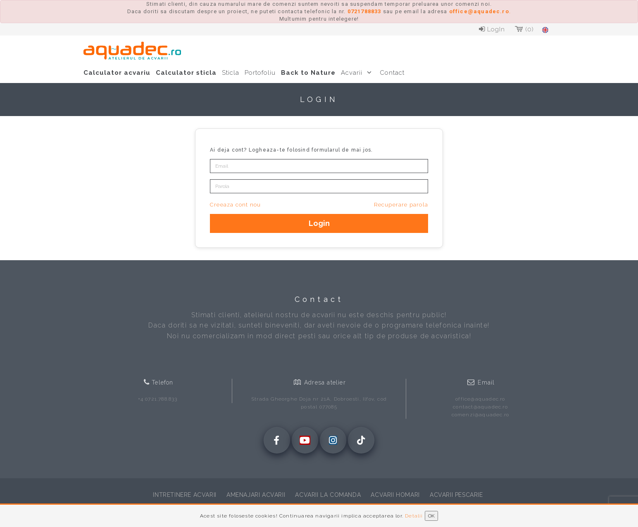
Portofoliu (260, 72)
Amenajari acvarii (255, 494)
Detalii (414, 516)
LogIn (491, 29)
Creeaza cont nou (235, 205)
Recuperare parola (401, 205)
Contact (392, 72)
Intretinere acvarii (184, 494)
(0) (523, 29)
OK (431, 516)
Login (319, 223)
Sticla (230, 72)
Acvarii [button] (357, 72)
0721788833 (364, 11)
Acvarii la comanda (328, 494)
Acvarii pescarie (456, 494)
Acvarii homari (395, 494)
